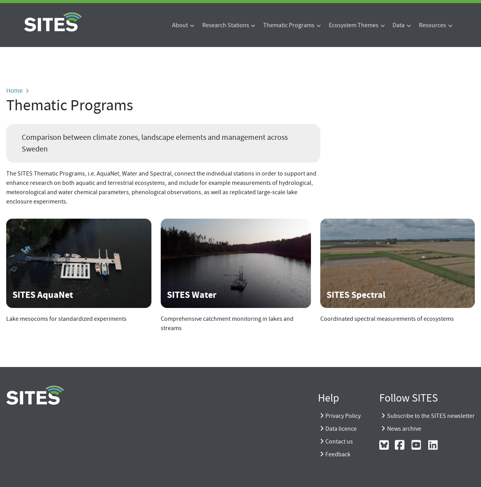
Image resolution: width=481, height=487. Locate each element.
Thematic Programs (288, 25)
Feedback (338, 454)
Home (14, 90)
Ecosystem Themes (354, 25)
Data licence (341, 429)
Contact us (339, 441)
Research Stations (225, 25)
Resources (432, 25)
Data (398, 25)
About (180, 25)
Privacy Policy (343, 416)
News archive (404, 429)
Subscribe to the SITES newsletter (431, 416)
